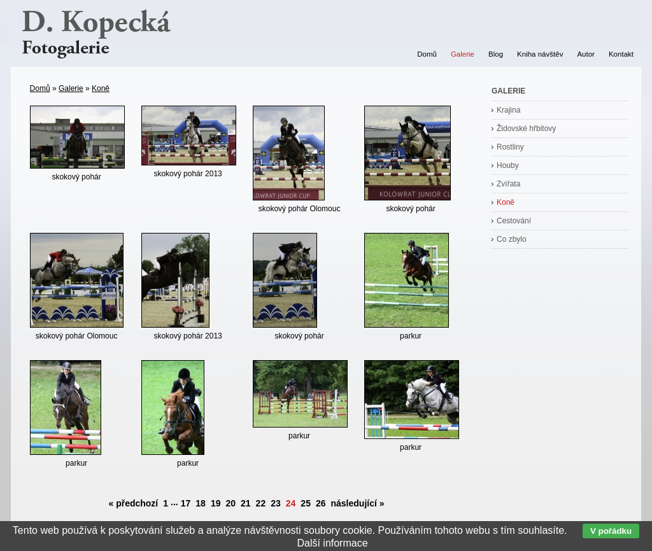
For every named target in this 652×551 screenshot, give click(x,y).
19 (216, 503)
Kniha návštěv (540, 54)
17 (186, 503)
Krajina (508, 110)
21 (246, 503)
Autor (586, 54)
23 (276, 503)
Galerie (71, 88)
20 (230, 503)
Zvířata (508, 183)
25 (306, 503)
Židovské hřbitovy (526, 128)
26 (321, 503)
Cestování (514, 220)
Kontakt (621, 54)
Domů (40, 88)
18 (200, 503)
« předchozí (133, 503)
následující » (358, 503)
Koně (101, 88)
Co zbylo (512, 239)
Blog (495, 54)
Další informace (332, 543)
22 (261, 503)
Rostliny (510, 147)
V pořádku (611, 531)
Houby (508, 165)
